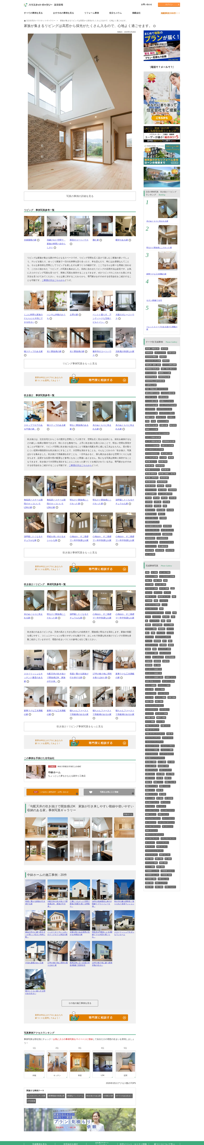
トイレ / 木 (149, 697)
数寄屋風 (157, 641)
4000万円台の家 (164, 377)
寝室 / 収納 (159, 701)
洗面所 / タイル (170, 677)
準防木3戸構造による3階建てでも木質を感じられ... (102, 933)
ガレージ (170, 629)
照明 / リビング (163, 814)
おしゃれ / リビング (167, 810)
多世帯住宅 (167, 526)
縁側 (163, 621)
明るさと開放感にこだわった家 (159, 248)
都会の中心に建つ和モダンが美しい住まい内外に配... (35, 933)
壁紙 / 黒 (148, 782)
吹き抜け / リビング (152, 802)
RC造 (153, 421)
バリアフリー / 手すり (167, 413)
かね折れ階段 (157, 625)
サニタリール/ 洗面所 (153, 604)
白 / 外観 (154, 572)
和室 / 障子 (149, 887)
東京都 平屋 (163, 461)
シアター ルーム (151, 397)
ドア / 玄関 (149, 584)
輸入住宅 (173, 425)
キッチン (167, 592)
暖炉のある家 (122, 240)
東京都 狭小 (166, 469)
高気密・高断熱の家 (152, 348)
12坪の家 (166, 502)
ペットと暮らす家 (151, 401)
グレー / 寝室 (150, 867)
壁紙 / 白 (168, 778)
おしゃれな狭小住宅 (165, 494)
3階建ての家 (150, 417)
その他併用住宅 (162, 538)
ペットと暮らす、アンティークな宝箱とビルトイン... (102, 318)
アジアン (149, 641)
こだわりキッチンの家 (153, 361)
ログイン (169, 4)
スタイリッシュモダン (163, 637)
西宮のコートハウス (79, 240)
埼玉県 (168, 486)
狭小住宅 (164, 348)
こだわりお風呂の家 (168, 393)
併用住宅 (166, 361)
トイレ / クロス (151, 693)
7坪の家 (148, 498)
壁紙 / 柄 (159, 790)
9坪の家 (164, 498)
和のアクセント (151, 514)
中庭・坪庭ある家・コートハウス (156, 389)
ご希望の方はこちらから (53, 280)
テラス (148, 617)
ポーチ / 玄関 (164, 588)
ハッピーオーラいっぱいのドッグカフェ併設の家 (57, 932)
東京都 (171, 457)
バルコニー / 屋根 (167, 750)
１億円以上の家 (151, 385)
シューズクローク (151, 709)
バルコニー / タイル (152, 746)
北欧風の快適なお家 (125, 351)
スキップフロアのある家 (168, 405)
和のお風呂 (160, 510)
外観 (147, 572)
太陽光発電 (172, 490)
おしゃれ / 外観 (165, 572)
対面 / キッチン (151, 596)
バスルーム (163, 600)
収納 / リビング (151, 814)
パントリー (149, 713)
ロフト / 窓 (160, 721)
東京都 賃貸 (160, 465)
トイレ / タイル (163, 693)
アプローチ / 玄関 (151, 588)
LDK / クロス (150, 778)
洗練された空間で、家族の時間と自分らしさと (56, 244)
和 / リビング (165, 802)
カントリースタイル (166, 542)
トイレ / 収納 (160, 689)
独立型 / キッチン (164, 596)
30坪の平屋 (159, 550)
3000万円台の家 (151, 377)
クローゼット (164, 709)
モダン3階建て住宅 (154, 300)
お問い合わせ (146, 4)
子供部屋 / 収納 (166, 875)
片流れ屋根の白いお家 (35, 962)
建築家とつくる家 (164, 373)
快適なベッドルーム (166, 401)
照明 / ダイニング (151, 830)
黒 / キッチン (150, 846)
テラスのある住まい (152, 453)
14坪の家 (149, 506)
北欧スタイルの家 (167, 445)
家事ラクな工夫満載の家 (156, 274)
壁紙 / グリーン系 (151, 786)
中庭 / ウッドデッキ (152, 725)
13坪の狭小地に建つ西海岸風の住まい (102, 963)
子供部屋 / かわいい (167, 871)
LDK (172, 588)
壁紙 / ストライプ (151, 794)
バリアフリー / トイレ (164, 409)
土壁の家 (74, 315)
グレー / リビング (168, 818)
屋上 (147, 633)
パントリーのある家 (152, 445)
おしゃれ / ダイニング (153, 826)
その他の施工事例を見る (79, 1003)
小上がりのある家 (151, 405)
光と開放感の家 (54, 351)
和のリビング (150, 510)
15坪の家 (157, 506)
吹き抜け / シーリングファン (155, 758)
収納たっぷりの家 (151, 429)
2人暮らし (171, 417)
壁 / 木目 (162, 794)
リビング (149, 592)
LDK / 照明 (160, 774)
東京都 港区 (164, 477)
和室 (164, 506)
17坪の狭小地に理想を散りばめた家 (57, 963)
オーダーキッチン (167, 530)
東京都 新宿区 (162, 481)
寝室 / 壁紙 (159, 858)
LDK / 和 (159, 778)
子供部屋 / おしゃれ (152, 875)
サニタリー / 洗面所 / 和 (153, 673)
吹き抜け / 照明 (151, 762)
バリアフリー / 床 (151, 413)
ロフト (168, 612)
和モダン (161, 514)
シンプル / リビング (152, 810)
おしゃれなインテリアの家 (154, 449)
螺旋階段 (161, 629)
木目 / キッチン (162, 846)
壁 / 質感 (159, 798)
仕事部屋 (163, 645)
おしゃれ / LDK (151, 766)
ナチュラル (160, 633)
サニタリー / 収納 (168, 681)
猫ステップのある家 (33, 351)
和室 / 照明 (149, 883)
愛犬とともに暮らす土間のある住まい (35, 991)
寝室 (174, 596)
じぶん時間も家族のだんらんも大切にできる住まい (33, 318)
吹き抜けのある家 (151, 425)
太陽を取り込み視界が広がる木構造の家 (80, 932)
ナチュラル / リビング (153, 818)
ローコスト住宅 (151, 373)
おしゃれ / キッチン (152, 838)
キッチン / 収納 (160, 697)
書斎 (170, 641)
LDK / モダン (150, 774)
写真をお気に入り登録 (109, 792)
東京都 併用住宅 (151, 473)
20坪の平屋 (170, 550)
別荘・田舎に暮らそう (169, 369)
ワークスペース (151, 546)
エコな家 (163, 457)
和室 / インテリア (161, 883)
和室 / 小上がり (170, 887)
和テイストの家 (163, 421)
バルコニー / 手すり (167, 746)
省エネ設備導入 (151, 494)
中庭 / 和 (170, 733)
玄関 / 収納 (171, 697)
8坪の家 (156, 498)
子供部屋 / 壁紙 (151, 879)
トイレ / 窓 (149, 689)
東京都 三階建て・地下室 (167, 473)
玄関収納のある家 (168, 441)
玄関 (165, 580)
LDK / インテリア (165, 770)
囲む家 (96, 240)
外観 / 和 (148, 580)
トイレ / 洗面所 (151, 685)
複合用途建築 (170, 657)
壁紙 (154, 649)
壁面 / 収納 (149, 701)
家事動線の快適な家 (152, 369)
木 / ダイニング (168, 826)
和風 (153, 633)
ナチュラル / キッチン (168, 838)
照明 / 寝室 (163, 862)
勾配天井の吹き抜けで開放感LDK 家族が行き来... (56, 677)
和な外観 (170, 510)
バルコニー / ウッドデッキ (154, 742)
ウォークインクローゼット (154, 612)
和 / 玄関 (171, 762)
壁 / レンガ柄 (150, 798)
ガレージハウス (160, 352)
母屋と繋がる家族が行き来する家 (35, 901)
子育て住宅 (171, 352)
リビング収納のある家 (153, 437)
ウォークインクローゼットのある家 (157, 433)
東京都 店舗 (149, 465)
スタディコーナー (151, 645)
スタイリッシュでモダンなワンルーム (124, 932)
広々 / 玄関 (161, 762)
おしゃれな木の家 (151, 457)
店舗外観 (166, 661)
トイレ (164, 604)
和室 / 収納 (159, 887)
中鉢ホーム (54, 772)
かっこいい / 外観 (151, 576)
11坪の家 (149, 502)
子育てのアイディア (152, 522)
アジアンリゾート (151, 542)
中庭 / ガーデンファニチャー (155, 733)
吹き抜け (166, 617)
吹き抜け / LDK (163, 766)
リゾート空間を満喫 (169, 365)
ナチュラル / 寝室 (151, 862)
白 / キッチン (150, 842)
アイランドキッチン (152, 530)
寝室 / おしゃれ (165, 854)
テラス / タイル (168, 737)
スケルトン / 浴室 (164, 685)
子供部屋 (163, 518)
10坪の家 (173, 498)
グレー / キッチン (162, 842)
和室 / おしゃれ (163, 879)
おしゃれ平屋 (150, 554)
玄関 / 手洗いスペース (153, 681)
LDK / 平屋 (170, 774)
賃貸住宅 (163, 356)
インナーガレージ (151, 518)
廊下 (164, 641)
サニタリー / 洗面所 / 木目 (154, 677)
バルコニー (156, 617)
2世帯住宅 (149, 352)
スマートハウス (151, 490)
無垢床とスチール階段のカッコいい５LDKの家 (33, 503)
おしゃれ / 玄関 (160, 584)
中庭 (174, 612)
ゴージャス (149, 637)
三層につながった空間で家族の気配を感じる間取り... (80, 902)
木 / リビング (161, 806)
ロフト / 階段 (150, 721)
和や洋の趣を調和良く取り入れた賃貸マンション (124, 901)
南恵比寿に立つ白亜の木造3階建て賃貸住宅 (80, 963)
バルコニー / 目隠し (152, 750)
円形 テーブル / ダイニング (154, 834)
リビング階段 (168, 625)
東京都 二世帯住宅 (152, 477)
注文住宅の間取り (151, 356)
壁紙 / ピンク (150, 790)
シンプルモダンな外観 (167, 576)
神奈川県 (160, 486)
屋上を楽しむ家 (167, 453)
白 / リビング (150, 806)
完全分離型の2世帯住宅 (153, 526)
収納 (161, 608)
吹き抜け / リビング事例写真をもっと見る (80, 726)
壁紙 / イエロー (165, 786)
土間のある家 (163, 397)
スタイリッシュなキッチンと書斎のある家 (33, 677)
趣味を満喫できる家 (152, 393)
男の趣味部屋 (163, 546)
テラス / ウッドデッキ (153, 737)
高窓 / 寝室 (160, 867)
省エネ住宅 (162, 490)
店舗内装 (149, 661)
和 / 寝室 (168, 858)
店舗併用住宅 (167, 534)
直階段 (148, 625)
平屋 (147, 421)
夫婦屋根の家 (30, 240)
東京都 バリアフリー (152, 469)
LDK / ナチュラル (151, 770)
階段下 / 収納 (161, 717)
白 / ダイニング (151, 822)
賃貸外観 (149, 665)
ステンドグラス (165, 653)
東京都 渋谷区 (150, 486)
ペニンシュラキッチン (153, 534)
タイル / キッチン (151, 854)
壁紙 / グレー (158, 782)
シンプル (170, 633)
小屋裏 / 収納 (150, 717)
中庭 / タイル (165, 725)
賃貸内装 (157, 661)
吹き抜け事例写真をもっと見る (80, 552)
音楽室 (148, 649)
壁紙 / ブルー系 (170, 782)
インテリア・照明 (164, 649)
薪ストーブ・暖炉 (151, 653)
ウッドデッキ (154, 621)
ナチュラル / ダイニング (166, 822)
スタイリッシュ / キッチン (154, 850)
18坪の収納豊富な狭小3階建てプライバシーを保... (102, 902)
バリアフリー (150, 409)
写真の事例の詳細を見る (80, 196)
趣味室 (171, 645)
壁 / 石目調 (168, 798)
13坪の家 (157, 502)
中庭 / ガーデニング (152, 729)
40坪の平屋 (149, 550)
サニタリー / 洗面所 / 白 (153, 669)
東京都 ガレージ (151, 461)
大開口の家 (163, 425)
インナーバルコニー (166, 754)
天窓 (173, 617)
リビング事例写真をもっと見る (80, 363)
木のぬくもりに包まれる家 (157, 221)
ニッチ (148, 657)
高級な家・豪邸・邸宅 (153, 365)
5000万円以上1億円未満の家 (155, 381)
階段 (168, 621)
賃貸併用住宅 (150, 538)
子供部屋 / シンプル (152, 871)
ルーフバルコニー (151, 754)
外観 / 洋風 (157, 580)
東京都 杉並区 (150, 481)
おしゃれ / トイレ (151, 608)
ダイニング (158, 592)
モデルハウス (161, 417)
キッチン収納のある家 (153, 441)
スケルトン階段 (151, 629)
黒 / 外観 (157, 665)
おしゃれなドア (158, 657)
